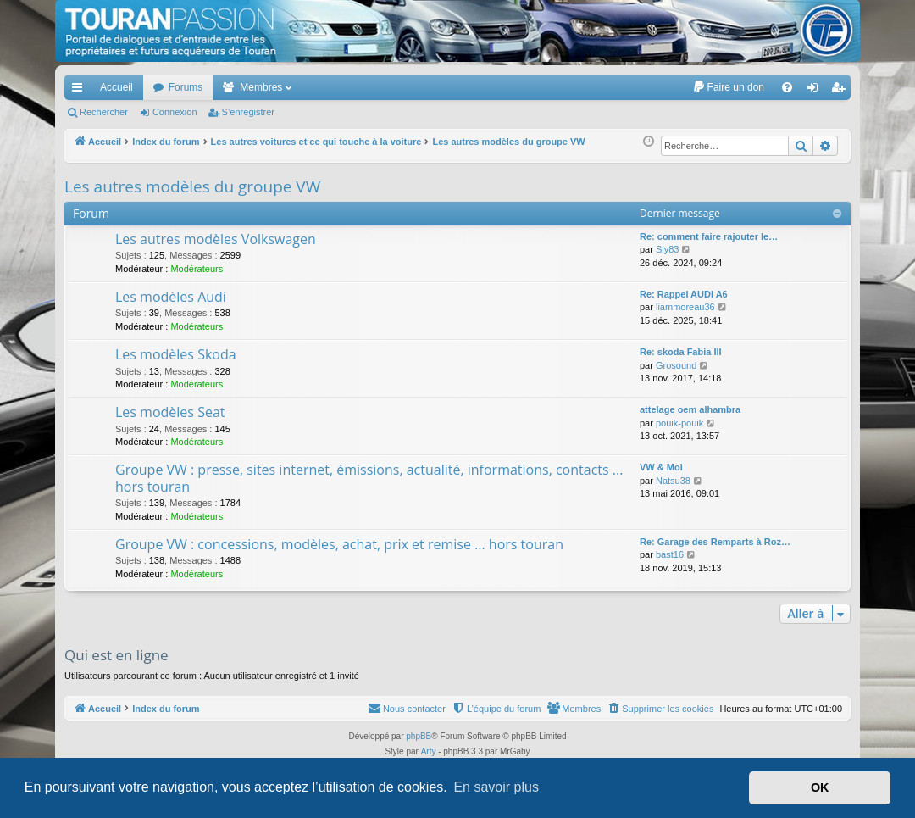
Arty (428, 751)
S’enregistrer (248, 112)
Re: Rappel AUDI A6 (684, 294)
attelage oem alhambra (690, 409)
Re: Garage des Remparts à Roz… (715, 542)
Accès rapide (80, 90)
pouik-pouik (679, 423)
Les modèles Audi (170, 296)
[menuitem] (728, 87)
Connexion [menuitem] (816, 90)
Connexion (174, 112)
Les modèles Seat (170, 412)
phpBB (418, 736)
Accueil (116, 87)
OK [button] (820, 787)
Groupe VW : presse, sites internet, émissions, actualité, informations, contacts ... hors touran (369, 477)
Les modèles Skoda (175, 354)
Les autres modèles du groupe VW (192, 186)
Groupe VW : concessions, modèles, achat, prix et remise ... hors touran (339, 544)
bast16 (670, 554)
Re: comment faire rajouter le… (709, 236)
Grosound (676, 365)
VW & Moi (661, 467)
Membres (261, 87)
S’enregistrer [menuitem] (842, 90)
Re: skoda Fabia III (681, 352)
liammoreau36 (685, 307)
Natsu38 (673, 481)
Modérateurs (196, 269)
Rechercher (104, 112)
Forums (186, 87)
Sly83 (667, 249)
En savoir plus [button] (496, 787)
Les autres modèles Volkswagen (215, 239)
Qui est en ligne (116, 655)
